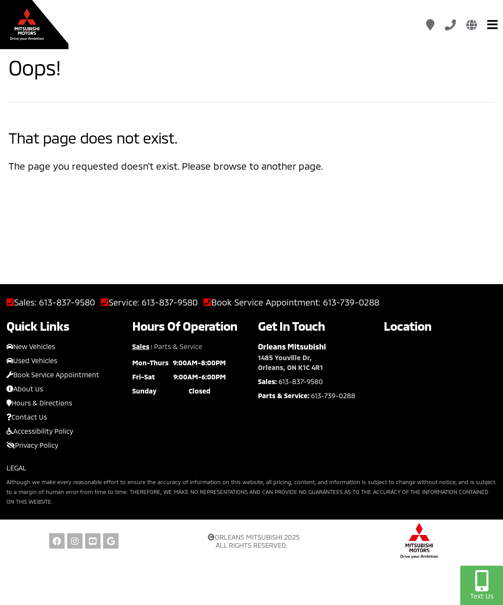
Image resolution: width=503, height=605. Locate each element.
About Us (24, 389)
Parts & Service (178, 346)
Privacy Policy (32, 445)
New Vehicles (30, 346)
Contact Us (26, 417)
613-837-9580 (67, 302)
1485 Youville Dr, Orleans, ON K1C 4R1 (290, 362)
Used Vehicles (31, 360)
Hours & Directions (39, 403)
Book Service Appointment (52, 374)
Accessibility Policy (39, 431)
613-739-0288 (351, 302)
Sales (140, 346)
